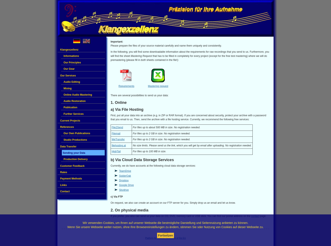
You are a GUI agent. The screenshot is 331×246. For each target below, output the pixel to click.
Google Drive (126, 185)
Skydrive (124, 190)
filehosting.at (119, 145)
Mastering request (158, 86)
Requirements (126, 86)
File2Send (117, 127)
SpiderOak (125, 175)
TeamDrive (125, 171)
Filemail (116, 133)
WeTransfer (118, 139)
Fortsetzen (165, 235)
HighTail (116, 151)
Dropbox (124, 180)
